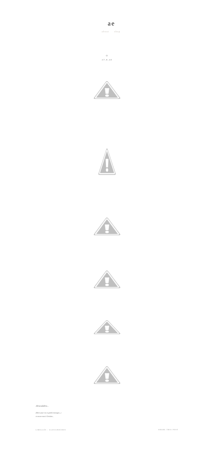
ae (111, 23)
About (105, 31)
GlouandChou (57, 430)
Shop (117, 31)
